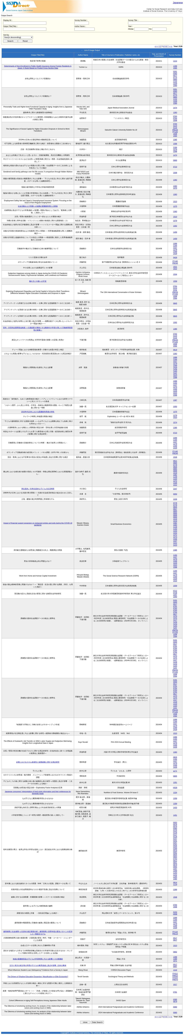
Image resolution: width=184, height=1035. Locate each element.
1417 (175, 620)
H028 (175, 788)
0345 (175, 847)
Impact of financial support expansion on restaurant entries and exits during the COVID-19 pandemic (37, 524)
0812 (175, 861)
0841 (175, 863)
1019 (175, 521)
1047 (175, 489)
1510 (175, 217)
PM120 (175, 130)
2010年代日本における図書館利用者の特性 (37, 412)
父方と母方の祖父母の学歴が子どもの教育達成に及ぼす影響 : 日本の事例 (37, 965)
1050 (175, 407)
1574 (175, 423)
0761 (175, 606)
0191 (175, 600)
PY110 (175, 932)
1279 (175, 149)
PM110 (175, 934)
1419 (175, 624)
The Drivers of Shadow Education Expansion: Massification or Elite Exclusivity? (37, 977)
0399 (175, 849)
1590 (175, 86)
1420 (175, 626)
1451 (175, 815)
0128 (175, 837)
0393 (175, 74)
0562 (175, 853)
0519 (175, 851)
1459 (175, 232)
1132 (175, 82)
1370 (175, 188)
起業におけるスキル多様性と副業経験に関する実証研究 (37, 762)
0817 (175, 614)
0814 (175, 883)
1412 (175, 485)
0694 (175, 463)
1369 (175, 959)
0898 (175, 471)
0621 (175, 461)
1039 (175, 499)
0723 (175, 167)
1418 (175, 622)
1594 (175, 136)
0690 (175, 160)
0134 (175, 128)
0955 (175, 867)
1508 (175, 120)
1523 (175, 202)
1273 (175, 537)
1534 (175, 274)
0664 (175, 857)
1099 (175, 871)
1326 (175, 483)
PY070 (175, 978)
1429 (175, 254)
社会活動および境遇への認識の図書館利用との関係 (38, 206)
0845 (175, 303)
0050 (175, 494)
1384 (175, 879)
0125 (175, 831)
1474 (175, 108)
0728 (175, 593)
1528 (175, 457)
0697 (175, 967)
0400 (175, 602)
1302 (175, 226)
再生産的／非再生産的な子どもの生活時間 (37, 489)
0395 (175, 999)
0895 (175, 776)
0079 (175, 827)
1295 (175, 877)
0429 (175, 258)
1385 (175, 140)
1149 (175, 477)
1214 (175, 61)
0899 (175, 517)
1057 (175, 869)
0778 (175, 465)
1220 (175, 479)
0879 (175, 865)
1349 (175, 252)
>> (171, 46)
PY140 (175, 261)
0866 (175, 513)
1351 (175, 782)
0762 (175, 608)
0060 (175, 1007)
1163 (175, 873)
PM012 (175, 976)
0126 (175, 833)
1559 (175, 281)
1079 (175, 221)
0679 (175, 1002)
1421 (175, 628)
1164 (175, 147)
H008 (175, 914)
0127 (175, 835)
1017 (175, 985)
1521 (175, 267)
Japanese (178, 2)
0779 (175, 505)
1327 (175, 541)
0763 (175, 116)
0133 (175, 126)
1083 (175, 525)
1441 (175, 373)
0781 (175, 992)
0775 (175, 78)
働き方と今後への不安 (37, 281)
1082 (175, 475)
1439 (175, 369)
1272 (175, 481)
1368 (175, 957)
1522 (175, 269)
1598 (175, 151)
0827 (175, 509)
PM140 (175, 263)
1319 (175, 970)
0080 (175, 829)
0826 (175, 467)
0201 (175, 841)
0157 (175, 839)
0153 (175, 912)
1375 (175, 206)
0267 (175, 843)
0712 (175, 591)
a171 (175, 771)
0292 (175, 845)
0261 (175, 72)
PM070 (175, 980)
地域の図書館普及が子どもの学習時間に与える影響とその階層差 (38, 959)
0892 (175, 952)
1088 (175, 244)
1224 (175, 533)
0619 (175, 350)
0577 (175, 76)
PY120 (175, 132)
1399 (175, 66)
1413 (175, 545)
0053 (175, 823)
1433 (175, 808)
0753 (175, 859)
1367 (175, 400)
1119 (175, 885)
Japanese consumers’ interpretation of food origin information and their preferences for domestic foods (38, 793)
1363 (175, 113)
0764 (175, 118)
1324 (175, 793)
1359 (175, 798)
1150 (175, 529)
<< (156, 46)
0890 (175, 80)
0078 (175, 825)
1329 (175, 84)
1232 (175, 875)
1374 (175, 616)
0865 (175, 469)
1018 (175, 473)
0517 (175, 604)
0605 (175, 855)
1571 (175, 961)
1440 (175, 371)
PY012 (175, 974)
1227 (175, 248)
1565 (175, 68)
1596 (175, 144)
